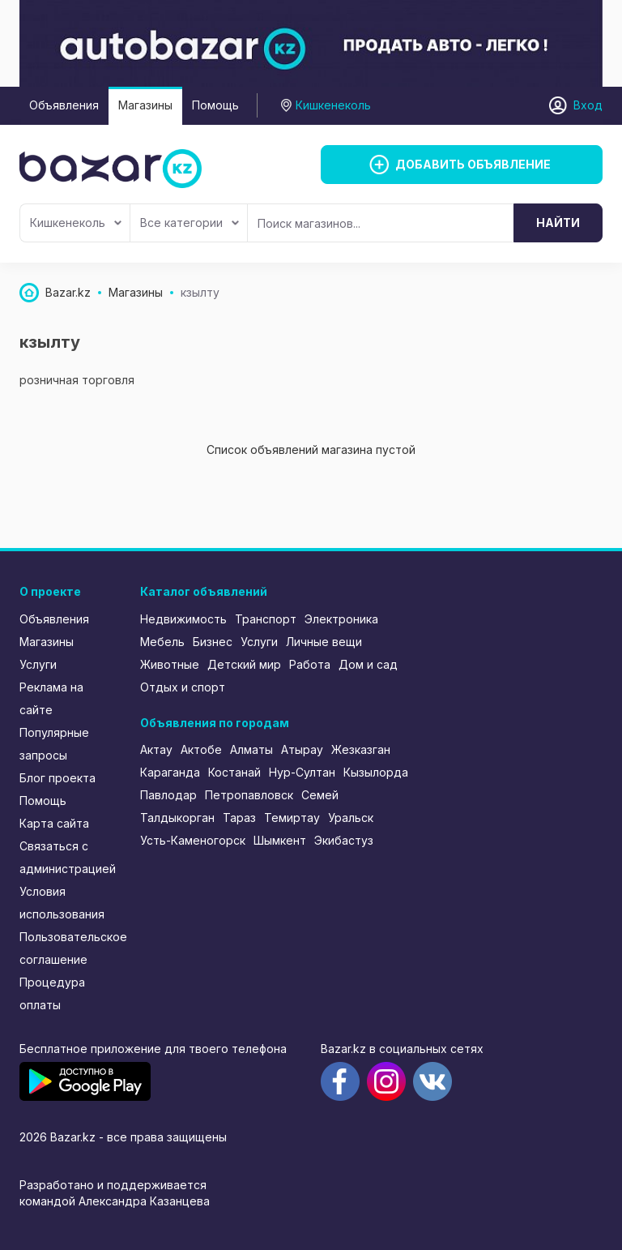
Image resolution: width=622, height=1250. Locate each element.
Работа (309, 664)
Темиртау (292, 817)
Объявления (64, 105)
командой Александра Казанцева (114, 1201)
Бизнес (212, 642)
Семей (320, 795)
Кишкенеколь (75, 222)
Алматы (251, 749)
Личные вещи (324, 642)
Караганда (170, 772)
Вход (588, 105)
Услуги (38, 664)
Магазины (145, 105)
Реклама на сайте (51, 698)
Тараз (239, 817)
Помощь (215, 105)
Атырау (302, 749)
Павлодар (168, 795)
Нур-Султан (302, 772)
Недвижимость (183, 619)
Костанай (234, 772)
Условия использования (61, 902)
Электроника (341, 619)
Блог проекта (57, 778)
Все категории (189, 222)
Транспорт (265, 619)
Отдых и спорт (182, 687)
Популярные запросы (54, 744)
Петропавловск (249, 795)
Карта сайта (54, 823)
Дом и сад (368, 664)
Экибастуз (343, 840)
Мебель (162, 642)
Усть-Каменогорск (192, 840)
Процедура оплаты (52, 993)
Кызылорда (375, 772)
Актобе (201, 749)
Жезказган (360, 749)
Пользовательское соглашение (68, 948)
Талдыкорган (177, 817)
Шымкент (279, 840)
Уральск (350, 817)
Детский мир (244, 664)
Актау (156, 749)
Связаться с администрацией (67, 857)
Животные (169, 664)
